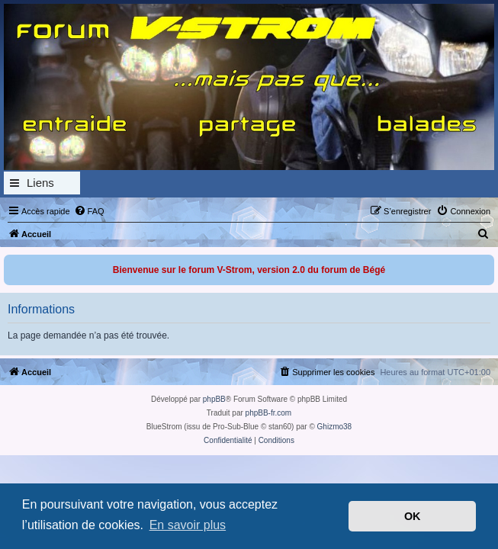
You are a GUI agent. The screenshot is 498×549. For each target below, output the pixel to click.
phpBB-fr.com (269, 413)
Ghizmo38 (334, 426)
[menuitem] (89, 211)
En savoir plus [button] (188, 524)
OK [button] (412, 516)
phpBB (214, 399)
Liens (40, 182)
